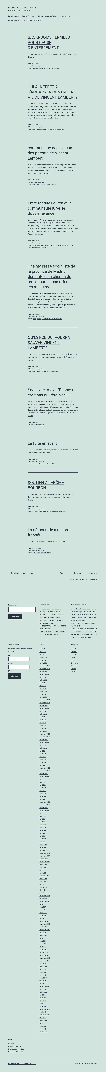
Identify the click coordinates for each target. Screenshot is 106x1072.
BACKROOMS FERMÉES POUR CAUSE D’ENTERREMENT (49, 42)
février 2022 (43, 796)
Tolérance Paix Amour (55, 319)
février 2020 (43, 847)
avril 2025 (43, 688)
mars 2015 (43, 978)
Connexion (11, 1043)
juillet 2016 (43, 935)
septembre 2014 (45, 986)
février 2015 (43, 981)
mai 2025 (43, 686)
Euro (40, 464)
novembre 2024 (45, 703)
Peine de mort (50, 129)
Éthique (73, 654)
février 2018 (43, 890)
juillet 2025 (43, 680)
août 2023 (43, 745)
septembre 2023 (45, 742)
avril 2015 (43, 975)
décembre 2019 (45, 853)
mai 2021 (43, 822)
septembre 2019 (45, 861)
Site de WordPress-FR (15, 1052)
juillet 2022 (43, 782)
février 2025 (43, 694)
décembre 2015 (45, 955)
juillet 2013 (43, 1020)
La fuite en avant (42, 443)
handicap (42, 129)
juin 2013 (43, 1023)
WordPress (94, 1063)
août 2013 (43, 1017)
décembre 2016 (45, 921)
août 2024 (43, 711)
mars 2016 (43, 947)
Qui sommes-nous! (66, 16)
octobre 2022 (44, 774)
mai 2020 (43, 839)
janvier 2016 (44, 952)
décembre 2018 (45, 876)
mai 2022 (43, 788)
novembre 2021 (45, 805)
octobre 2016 (44, 927)
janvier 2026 (44, 663)
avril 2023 (43, 757)
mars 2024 (43, 725)
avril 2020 (43, 842)
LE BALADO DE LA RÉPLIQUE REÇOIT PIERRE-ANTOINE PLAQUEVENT (83, 623)
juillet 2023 (43, 748)
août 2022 (43, 779)
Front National (60, 245)
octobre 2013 (44, 1012)
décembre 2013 (45, 1009)
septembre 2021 (45, 810)
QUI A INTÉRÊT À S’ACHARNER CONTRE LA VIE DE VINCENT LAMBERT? (52, 92)
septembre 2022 (45, 776)
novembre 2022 (45, 771)
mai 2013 (43, 1026)
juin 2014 (43, 995)
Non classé (74, 663)
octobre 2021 (44, 808)
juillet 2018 (43, 878)
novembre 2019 (45, 856)
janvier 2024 (44, 731)
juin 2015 (43, 969)
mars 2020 (43, 844)
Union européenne (45, 552)
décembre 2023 (45, 734)
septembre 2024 (45, 708)
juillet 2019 (43, 864)
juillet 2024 (43, 714)
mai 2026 (43, 652)
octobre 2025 (44, 671)
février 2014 (43, 1006)
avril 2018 (43, 884)
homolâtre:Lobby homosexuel (41, 68)
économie (36, 464)
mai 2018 (43, 881)
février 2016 (43, 949)
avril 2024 (43, 722)
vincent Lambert (59, 129)
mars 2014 (43, 1003)
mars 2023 (43, 759)
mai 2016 (43, 941)
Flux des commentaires (16, 1049)
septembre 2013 (45, 1015)
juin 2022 (43, 785)
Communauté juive (50, 245)
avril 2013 (43, 1029)
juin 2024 (43, 717)
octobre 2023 (44, 740)
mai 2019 (43, 867)
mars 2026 (43, 657)
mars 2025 (43, 691)
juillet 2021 (43, 816)
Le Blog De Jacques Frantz (22, 8)
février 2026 (43, 660)
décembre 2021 (45, 802)
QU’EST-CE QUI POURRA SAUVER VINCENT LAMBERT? (49, 342)
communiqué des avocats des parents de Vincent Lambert (50, 153)
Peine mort (43, 184)
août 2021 (43, 813)
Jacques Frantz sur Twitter (47, 16)
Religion (39, 319)
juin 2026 (43, 649)
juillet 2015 (43, 966)
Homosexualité (55, 68)
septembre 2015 (45, 961)
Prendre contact (14, 16)
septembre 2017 (45, 901)
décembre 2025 (45, 666)
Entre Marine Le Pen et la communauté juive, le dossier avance (50, 208)
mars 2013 (43, 1032)
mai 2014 (43, 998)
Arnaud (73, 609)
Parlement (31, 247)
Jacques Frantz (76, 629)
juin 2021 (43, 819)
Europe (45, 464)
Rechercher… (12, 605)
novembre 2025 (45, 669)
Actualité (74, 649)
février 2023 (43, 762)
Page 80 (93, 573)
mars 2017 (43, 913)
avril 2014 (43, 1000)
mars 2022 (43, 793)
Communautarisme (38, 245)
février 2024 (43, 728)
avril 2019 (43, 870)
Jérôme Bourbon (44, 511)
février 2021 (43, 830)
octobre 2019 (44, 859)
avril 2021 (43, 825)
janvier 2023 (44, 765)
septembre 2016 (45, 930)
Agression (36, 511)
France (49, 464)
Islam (34, 319)
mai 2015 (43, 972)
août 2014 (43, 989)
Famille (73, 657)
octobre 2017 (44, 898)
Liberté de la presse (55, 511)
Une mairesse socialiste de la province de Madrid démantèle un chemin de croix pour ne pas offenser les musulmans (51, 276)
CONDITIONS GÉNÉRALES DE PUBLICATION (24, 20)
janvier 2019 (44, 873)
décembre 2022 (45, 768)
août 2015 (43, 964)
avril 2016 (43, 944)
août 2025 (43, 677)
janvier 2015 (44, 983)
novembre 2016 (45, 924)
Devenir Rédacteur (29, 16)
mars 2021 (43, 827)
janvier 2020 (44, 850)
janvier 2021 (44, 833)
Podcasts (74, 666)
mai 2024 (43, 720)
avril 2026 (43, 654)
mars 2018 (43, 887)
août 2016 (43, 932)
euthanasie (36, 129)
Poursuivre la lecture (50, 118)
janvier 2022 (44, 799)
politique (41, 66)
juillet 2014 (43, 992)
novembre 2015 (45, 958)
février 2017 (43, 915)
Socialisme (45, 319)
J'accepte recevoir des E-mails (19, 672)
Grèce (53, 464)
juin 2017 (43, 904)
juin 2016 (43, 938)
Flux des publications (15, 1046)
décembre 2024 (45, 700)
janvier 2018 (44, 893)
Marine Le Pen (69, 245)
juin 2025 (43, 683)
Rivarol (64, 511)
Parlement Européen (40, 247)
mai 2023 (43, 754)
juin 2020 (43, 836)
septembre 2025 (45, 674)
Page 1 (63, 573)
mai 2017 (43, 907)
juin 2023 (43, 751)
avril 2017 (43, 910)
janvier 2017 (44, 918)
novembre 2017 (45, 896)
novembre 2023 (45, 737)
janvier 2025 (44, 697)
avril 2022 (43, 791)
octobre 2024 (44, 705)
